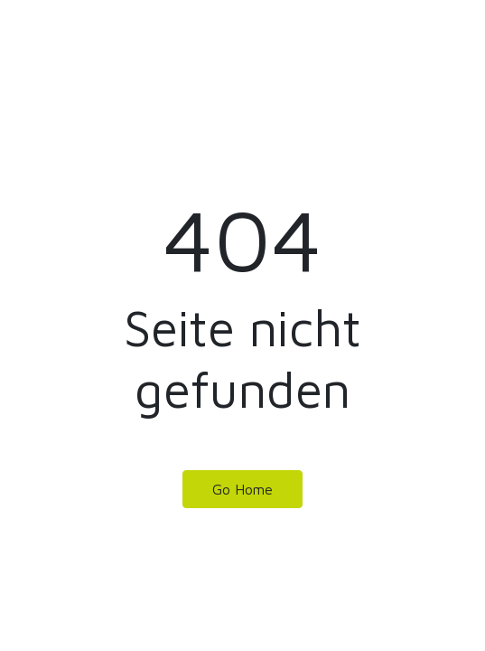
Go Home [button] (242, 489)
